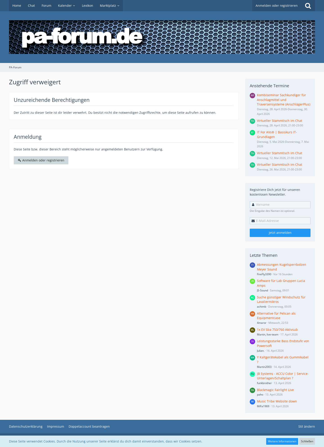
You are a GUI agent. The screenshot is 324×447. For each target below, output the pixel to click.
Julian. (260, 351)
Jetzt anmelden (280, 232)
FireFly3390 (264, 274)
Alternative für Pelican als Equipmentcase (276, 315)
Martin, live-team (267, 334)
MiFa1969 (263, 406)
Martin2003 (264, 367)
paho (260, 394)
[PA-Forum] (162, 37)
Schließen (307, 441)
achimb (261, 306)
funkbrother (264, 383)
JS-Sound (262, 290)
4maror (261, 323)
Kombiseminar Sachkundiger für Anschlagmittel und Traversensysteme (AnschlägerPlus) (283, 99)
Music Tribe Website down (277, 401)
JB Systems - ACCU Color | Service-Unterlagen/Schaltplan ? (283, 375)
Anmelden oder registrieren (277, 5)
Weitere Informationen (282, 441)
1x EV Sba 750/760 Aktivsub (277, 329)
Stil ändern (306, 426)
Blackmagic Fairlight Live (275, 390)
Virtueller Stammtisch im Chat (279, 120)
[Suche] (308, 5)
